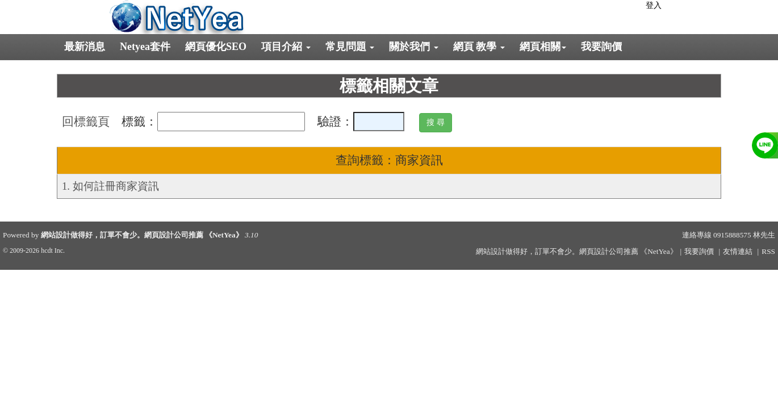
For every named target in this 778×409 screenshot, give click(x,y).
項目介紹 (286, 46)
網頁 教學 (479, 46)
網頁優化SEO (215, 46)
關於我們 (413, 46)
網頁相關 (543, 46)
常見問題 (350, 46)
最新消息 (84, 46)
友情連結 (737, 251)
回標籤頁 (86, 121)
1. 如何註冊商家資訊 (110, 186)
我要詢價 (601, 46)
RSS (768, 251)
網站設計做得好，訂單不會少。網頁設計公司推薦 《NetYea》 (142, 235)
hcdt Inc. (53, 250)
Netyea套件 (145, 46)
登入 (654, 5)
